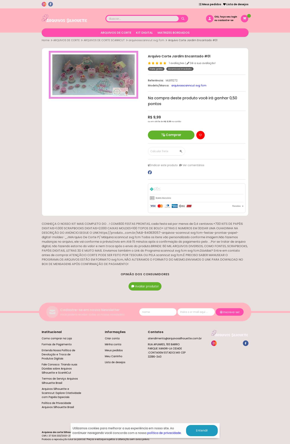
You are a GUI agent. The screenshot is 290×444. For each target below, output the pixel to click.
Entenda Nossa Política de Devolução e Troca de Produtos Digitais (58, 354)
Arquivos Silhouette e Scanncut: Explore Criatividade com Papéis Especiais (61, 393)
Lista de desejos (235, 4)
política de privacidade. (164, 433)
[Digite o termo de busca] (142, 18)
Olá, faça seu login (225, 16)
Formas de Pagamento (57, 344)
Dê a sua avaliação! (201, 63)
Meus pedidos (210, 4)
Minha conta (113, 344)
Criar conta (112, 338)
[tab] (196, 189)
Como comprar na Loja (57, 338)
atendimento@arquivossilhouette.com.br (175, 338)
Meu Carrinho (113, 356)
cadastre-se (225, 20)
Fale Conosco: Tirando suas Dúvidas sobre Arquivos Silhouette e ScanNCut (59, 369)
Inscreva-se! (230, 312)
